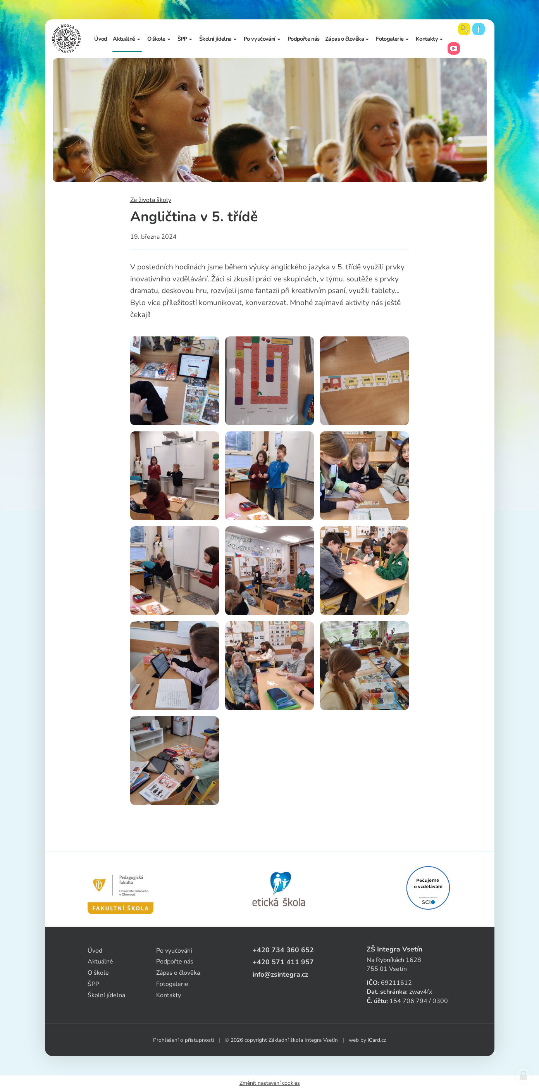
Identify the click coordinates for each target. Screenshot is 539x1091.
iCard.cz (377, 1040)
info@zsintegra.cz (280, 974)
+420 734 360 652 (283, 950)
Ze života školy (150, 200)
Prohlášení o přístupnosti (183, 1040)
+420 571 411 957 (283, 962)
